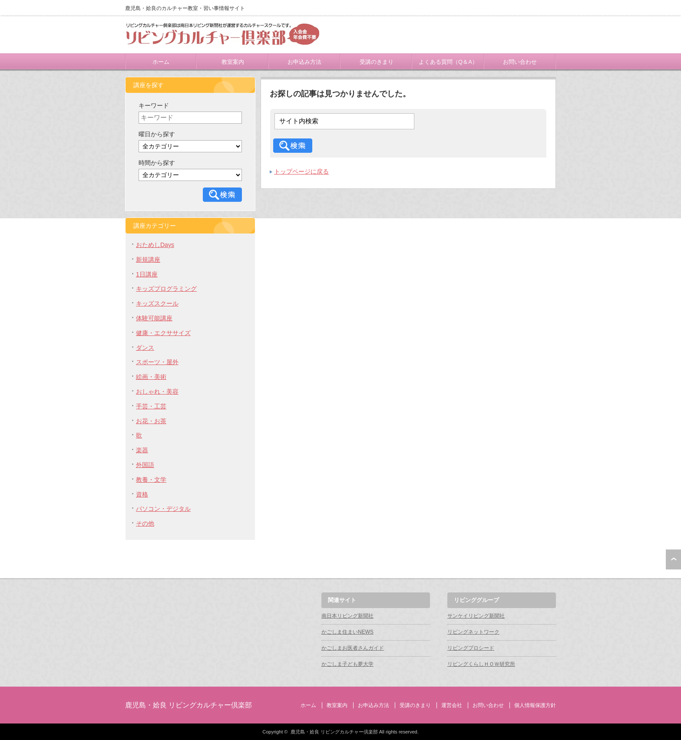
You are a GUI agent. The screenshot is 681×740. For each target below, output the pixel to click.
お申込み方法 (304, 62)
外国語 (145, 464)
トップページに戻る (301, 171)
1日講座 (147, 274)
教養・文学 (151, 479)
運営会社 (451, 705)
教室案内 (232, 62)
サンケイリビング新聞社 (476, 616)
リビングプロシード (470, 648)
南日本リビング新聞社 (347, 616)
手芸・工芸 (151, 406)
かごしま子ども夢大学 (347, 664)
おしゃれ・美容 (157, 391)
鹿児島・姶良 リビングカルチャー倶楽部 (188, 705)
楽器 (142, 450)
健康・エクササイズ (163, 332)
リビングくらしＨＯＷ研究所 (481, 664)
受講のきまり (376, 62)
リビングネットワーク (473, 632)
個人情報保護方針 (535, 705)
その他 (145, 523)
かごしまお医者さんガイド (352, 648)
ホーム (160, 62)
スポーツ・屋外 (157, 361)
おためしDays (155, 244)
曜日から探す (157, 134)
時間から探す (157, 162)
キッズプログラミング (166, 288)
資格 (142, 494)
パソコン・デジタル (163, 508)
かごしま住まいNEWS (347, 632)
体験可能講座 (154, 318)
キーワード (154, 105)
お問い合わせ (520, 62)
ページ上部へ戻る (673, 559)
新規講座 (148, 259)
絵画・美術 (151, 376)
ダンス (145, 347)
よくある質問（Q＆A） (448, 62)
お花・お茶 (151, 421)
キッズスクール (157, 303)
